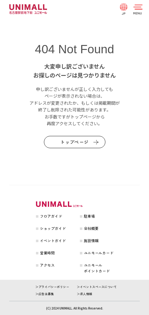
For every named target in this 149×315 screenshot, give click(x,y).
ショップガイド (53, 228)
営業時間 (47, 252)
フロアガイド (51, 216)
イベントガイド (53, 240)
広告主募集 (46, 293)
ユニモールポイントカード (97, 267)
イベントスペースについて (98, 286)
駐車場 (89, 216)
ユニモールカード (98, 252)
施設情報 (91, 240)
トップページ (74, 142)
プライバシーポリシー (53, 286)
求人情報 (86, 293)
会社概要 (91, 228)
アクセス (47, 265)
